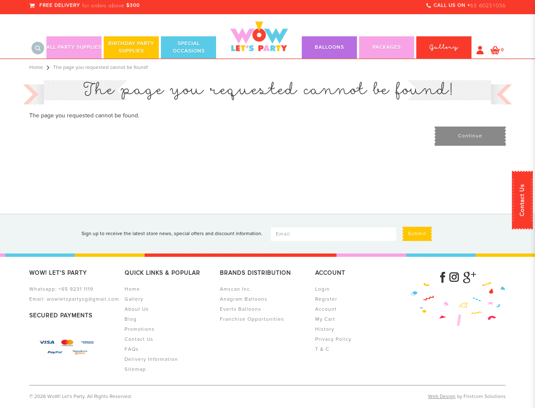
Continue (470, 136)
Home (36, 67)
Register (326, 299)
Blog (131, 319)
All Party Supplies (74, 47)
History (324, 329)
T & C (322, 349)
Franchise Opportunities (252, 319)
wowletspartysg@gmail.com (83, 299)
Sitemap (135, 369)
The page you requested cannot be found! (100, 67)
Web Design (442, 396)
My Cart (325, 319)
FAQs (132, 349)
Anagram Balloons (244, 299)
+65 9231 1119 (76, 289)
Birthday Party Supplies (131, 47)
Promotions (140, 329)
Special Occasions (189, 47)
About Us (137, 309)
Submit (417, 234)
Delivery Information (151, 359)
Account (326, 309)
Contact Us (522, 200)
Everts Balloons (240, 309)
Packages (386, 47)
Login (322, 289)
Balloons (329, 47)
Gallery (134, 299)
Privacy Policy (333, 339)
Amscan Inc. (236, 289)
